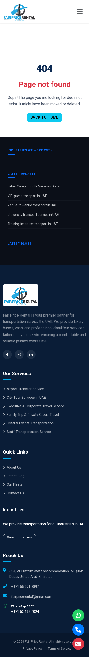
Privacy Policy (32, 648)
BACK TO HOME (44, 117)
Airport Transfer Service (23, 389)
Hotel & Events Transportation (28, 423)
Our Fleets (13, 484)
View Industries (19, 537)
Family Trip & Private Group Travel (31, 414)
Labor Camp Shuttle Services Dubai (34, 186)
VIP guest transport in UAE (27, 196)
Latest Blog (13, 476)
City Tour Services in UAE (24, 397)
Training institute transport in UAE (33, 224)
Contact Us (13, 493)
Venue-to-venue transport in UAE (32, 205)
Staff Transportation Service (27, 432)
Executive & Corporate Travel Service (33, 406)
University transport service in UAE (33, 214)
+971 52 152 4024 (25, 611)
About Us (12, 467)
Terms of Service (59, 648)
